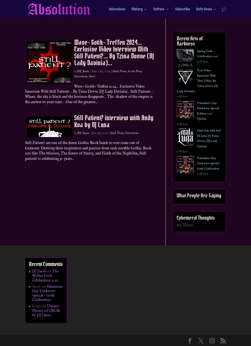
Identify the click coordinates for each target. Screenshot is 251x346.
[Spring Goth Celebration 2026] (185, 58)
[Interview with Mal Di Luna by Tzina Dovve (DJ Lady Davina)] (185, 137)
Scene (92, 76)
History (137, 9)
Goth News (204, 9)
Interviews (117, 9)
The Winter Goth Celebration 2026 (45, 276)
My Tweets (185, 225)
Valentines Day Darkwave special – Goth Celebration (208, 163)
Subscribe (182, 9)
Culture (158, 9)
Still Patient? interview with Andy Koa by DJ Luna (113, 121)
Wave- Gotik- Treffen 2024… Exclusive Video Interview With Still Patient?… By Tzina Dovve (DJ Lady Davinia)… (114, 52)
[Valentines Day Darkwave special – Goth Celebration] (185, 165)
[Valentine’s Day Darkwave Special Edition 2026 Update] (185, 110)
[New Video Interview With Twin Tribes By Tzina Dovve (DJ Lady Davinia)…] (185, 77)
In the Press (135, 71)
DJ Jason (83, 71)
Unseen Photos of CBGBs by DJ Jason (46, 310)
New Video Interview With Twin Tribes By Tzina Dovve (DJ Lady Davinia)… (197, 81)
